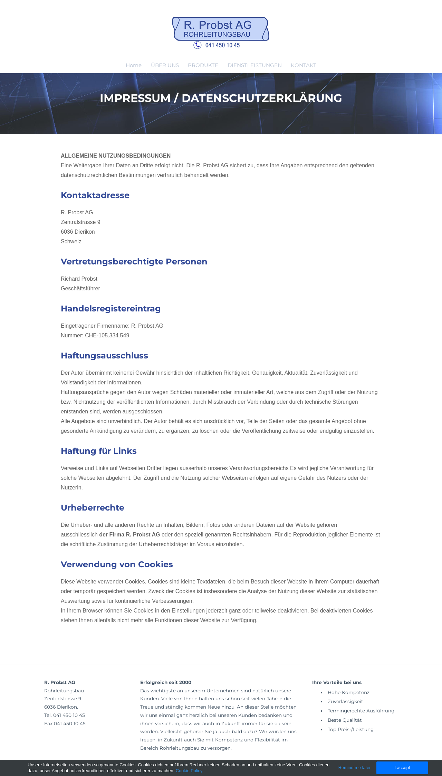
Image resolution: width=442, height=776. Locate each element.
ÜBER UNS (165, 65)
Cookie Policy (189, 770)
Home (134, 65)
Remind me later (354, 767)
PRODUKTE (203, 65)
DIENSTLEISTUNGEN (255, 65)
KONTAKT (303, 65)
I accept (402, 767)
